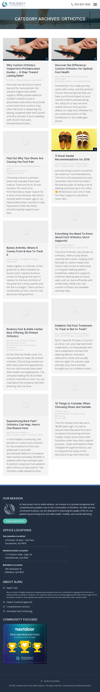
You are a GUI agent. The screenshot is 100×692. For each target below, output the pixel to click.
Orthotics (10, 80)
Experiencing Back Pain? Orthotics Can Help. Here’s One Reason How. (23, 424)
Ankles (57, 164)
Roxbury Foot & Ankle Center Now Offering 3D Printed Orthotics (25, 333)
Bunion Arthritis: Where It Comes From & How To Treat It (25, 251)
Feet (57, 76)
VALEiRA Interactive (83, 685)
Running (84, 76)
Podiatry (23, 166)
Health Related (65, 76)
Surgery (84, 333)
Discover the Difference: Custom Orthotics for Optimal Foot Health (73, 69)
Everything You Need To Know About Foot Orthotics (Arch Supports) (74, 237)
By (24, 80)
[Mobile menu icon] (95, 4)
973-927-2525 (80, 4)
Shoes (57, 79)
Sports (63, 79)
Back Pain (65, 164)
